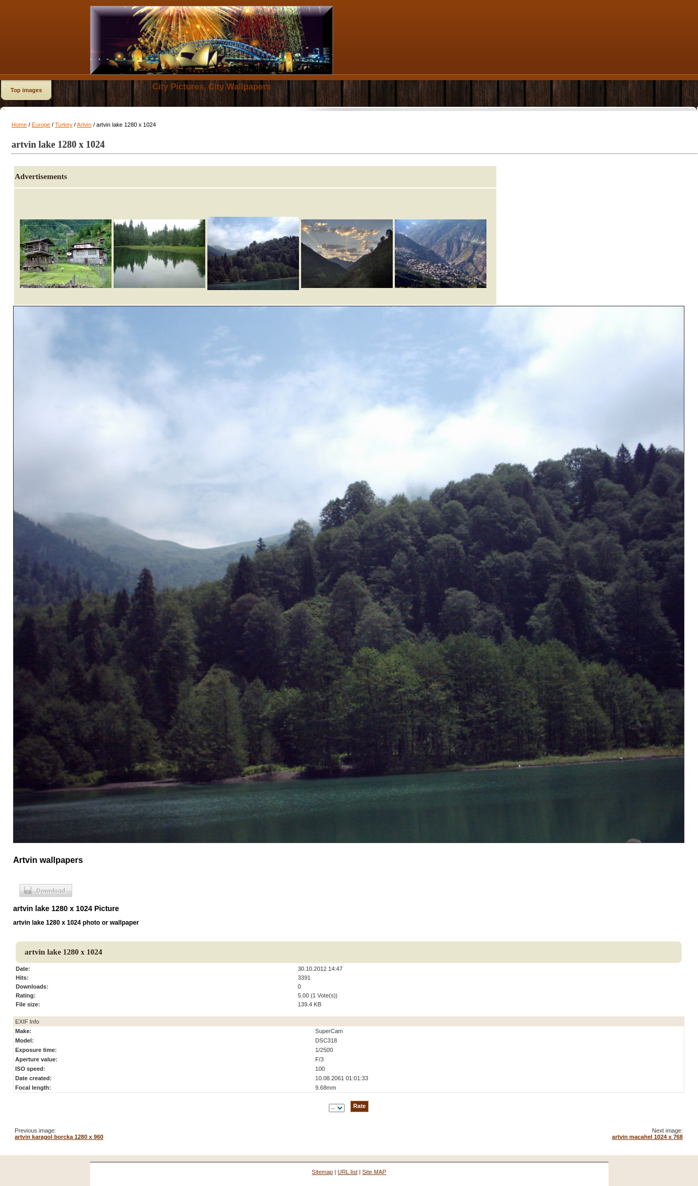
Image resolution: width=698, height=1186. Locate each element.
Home (19, 124)
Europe (41, 124)
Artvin (84, 124)
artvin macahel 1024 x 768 (647, 1137)
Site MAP (374, 1172)
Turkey (63, 124)
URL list (348, 1172)
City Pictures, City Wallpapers (211, 86)
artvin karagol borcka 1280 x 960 (59, 1137)
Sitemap (322, 1172)
